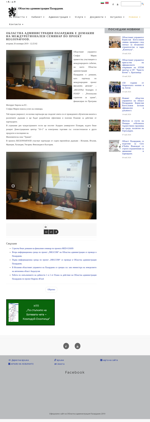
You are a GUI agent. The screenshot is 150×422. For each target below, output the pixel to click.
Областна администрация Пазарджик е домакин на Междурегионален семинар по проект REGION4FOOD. (50, 36)
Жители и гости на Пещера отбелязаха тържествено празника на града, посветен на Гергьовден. (133, 126)
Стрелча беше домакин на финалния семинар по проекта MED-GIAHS (43, 248)
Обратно (51, 289)
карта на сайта (109, 360)
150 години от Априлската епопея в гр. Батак (133, 85)
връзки (59, 360)
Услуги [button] (80, 17)
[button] (13, 185)
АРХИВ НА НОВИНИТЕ (21, 363)
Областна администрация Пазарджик (34, 9)
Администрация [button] (59, 17)
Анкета (59, 363)
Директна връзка (18, 360)
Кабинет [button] (37, 17)
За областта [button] (18, 17)
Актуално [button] (117, 17)
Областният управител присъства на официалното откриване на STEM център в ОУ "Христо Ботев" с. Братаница (133, 66)
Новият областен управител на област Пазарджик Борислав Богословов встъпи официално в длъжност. (133, 104)
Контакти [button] (16, 24)
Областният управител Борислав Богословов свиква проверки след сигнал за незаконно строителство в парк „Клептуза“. (133, 43)
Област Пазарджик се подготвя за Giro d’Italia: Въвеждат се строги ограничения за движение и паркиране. (133, 147)
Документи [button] (98, 17)
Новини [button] (134, 17)
